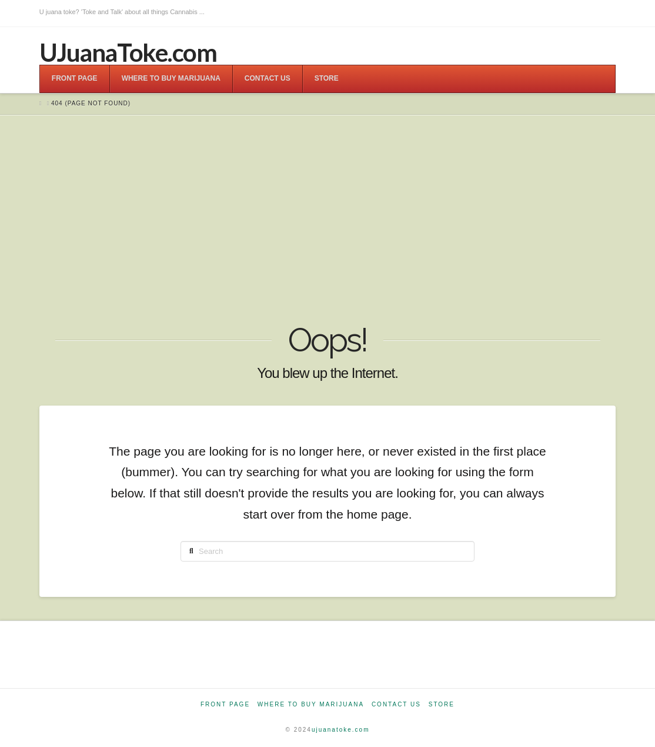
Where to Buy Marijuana (311, 704)
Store (442, 704)
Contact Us (396, 704)
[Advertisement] (327, 220)
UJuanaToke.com (127, 52)
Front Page (225, 704)
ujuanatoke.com (341, 729)
